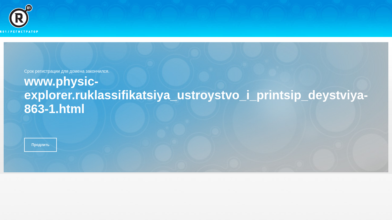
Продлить (40, 145)
